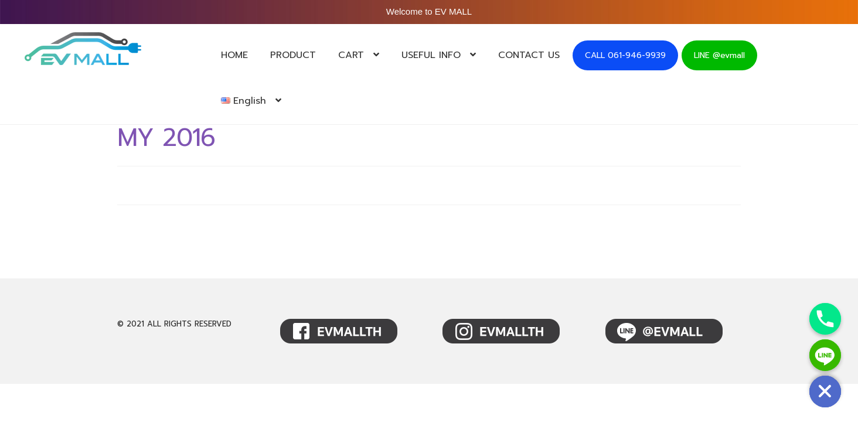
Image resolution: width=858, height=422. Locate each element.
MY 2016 (166, 137)
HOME (234, 55)
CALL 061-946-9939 (625, 55)
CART (351, 55)
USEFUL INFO (431, 55)
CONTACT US (529, 55)
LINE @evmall (719, 55)
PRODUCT (293, 55)
